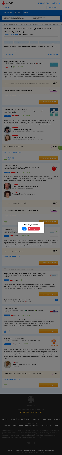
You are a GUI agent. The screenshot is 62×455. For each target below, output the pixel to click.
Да (24, 229)
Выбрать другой (33, 229)
